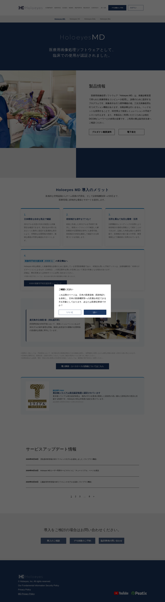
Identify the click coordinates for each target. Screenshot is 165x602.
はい (95, 312)
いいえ (70, 312)
